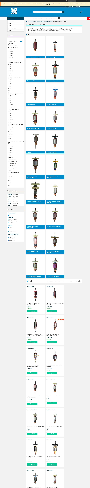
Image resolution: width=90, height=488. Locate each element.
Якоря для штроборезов (51, 178)
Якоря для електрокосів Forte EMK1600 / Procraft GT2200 (33, 263)
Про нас (48, 18)
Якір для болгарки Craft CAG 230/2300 (33, 356)
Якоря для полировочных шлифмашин (71, 129)
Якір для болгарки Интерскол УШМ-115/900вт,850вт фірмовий (53, 386)
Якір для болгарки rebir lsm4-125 (53, 293)
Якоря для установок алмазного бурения (53, 154)
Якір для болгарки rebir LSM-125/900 (35, 324)
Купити (33, 238)
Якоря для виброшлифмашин (34, 153)
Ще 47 (10, 90)
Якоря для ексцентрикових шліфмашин (71, 179)
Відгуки (9, 25)
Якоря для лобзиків (69, 80)
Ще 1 (10, 154)
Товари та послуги (38, 18)
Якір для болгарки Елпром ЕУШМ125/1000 (71, 356)
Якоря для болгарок (50, 57)
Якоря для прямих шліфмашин (34, 178)
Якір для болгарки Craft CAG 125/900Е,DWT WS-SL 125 (52, 356)
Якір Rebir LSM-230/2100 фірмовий (73, 448)
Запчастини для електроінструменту (44, 21)
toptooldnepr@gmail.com (14, 236)
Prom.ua (50, 484)
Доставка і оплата (12, 27)
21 (77, 466)
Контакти (54, 18)
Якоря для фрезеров (51, 104)
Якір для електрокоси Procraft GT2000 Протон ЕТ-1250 (33, 294)
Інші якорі (67, 104)
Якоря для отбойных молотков (72, 57)
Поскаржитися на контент (42, 486)
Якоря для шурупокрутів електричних (71, 154)
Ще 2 (10, 185)
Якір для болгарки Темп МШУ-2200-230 (35, 386)
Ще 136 (10, 60)
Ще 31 (10, 122)
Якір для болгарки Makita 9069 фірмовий (72, 325)
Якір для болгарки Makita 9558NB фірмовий (53, 325)
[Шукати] (63, 11)
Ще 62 (10, 75)
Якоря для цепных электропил (53, 203)
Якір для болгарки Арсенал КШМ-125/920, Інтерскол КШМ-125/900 (33, 450)
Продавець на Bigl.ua (45, 485)
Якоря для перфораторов (33, 80)
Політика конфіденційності (52, 486)
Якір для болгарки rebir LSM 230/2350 (71, 294)
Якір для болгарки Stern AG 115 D (72, 386)
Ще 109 (10, 106)
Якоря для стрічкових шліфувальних (51, 129)
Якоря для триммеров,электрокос (35, 57)
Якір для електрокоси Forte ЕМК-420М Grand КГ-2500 (52, 263)
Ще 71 (10, 170)
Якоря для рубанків (31, 128)
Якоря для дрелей (50, 80)
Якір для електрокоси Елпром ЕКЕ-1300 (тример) (34, 231)
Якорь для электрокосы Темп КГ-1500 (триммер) (52, 231)
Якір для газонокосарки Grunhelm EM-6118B (73, 263)
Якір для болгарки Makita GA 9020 (53, 448)
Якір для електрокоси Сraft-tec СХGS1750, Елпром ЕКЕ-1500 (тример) (72, 231)
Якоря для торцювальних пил (34, 203)
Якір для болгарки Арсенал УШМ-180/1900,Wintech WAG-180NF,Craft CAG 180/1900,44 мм (72, 418)
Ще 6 (10, 138)
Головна (29, 18)
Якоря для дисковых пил (33, 104)
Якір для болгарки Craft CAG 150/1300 (52, 417)
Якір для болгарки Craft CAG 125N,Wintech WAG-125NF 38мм (34, 417)
